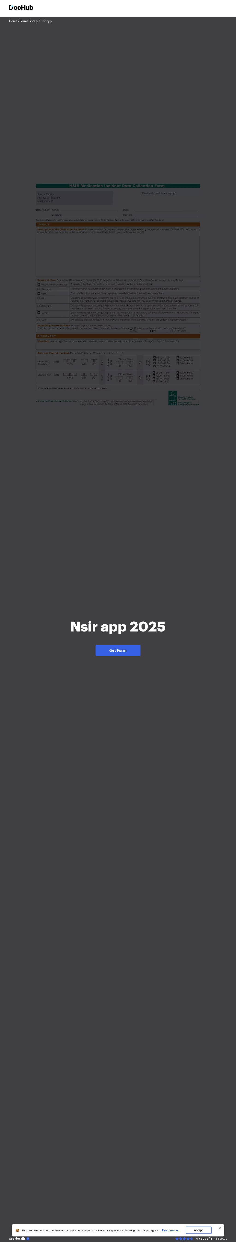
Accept (198, 1230)
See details (17, 1239)
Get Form (118, 650)
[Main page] (21, 8)
